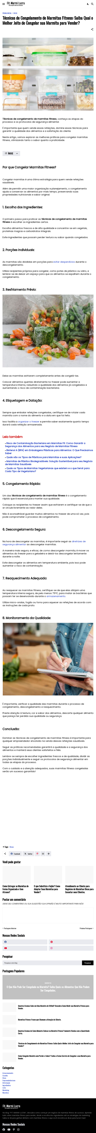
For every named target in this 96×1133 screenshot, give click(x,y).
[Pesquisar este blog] (42, 962)
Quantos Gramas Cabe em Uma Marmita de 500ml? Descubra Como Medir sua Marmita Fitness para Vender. (53, 1007)
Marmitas (5, 1092)
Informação (6, 1082)
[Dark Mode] (88, 4)
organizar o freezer (28, 421)
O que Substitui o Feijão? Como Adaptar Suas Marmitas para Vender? (47, 889)
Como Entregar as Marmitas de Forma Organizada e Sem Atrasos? (15, 889)
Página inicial (7, 13)
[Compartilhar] (92, 29)
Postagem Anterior (10, 928)
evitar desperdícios (64, 261)
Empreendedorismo (8, 1080)
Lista (4, 1087)
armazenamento (55, 596)
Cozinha (5, 1075)
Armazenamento (7, 1073)
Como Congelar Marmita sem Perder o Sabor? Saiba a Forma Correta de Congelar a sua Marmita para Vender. (54, 1057)
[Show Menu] (3, 4)
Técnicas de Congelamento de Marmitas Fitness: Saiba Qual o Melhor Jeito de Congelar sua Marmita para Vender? (56, 1044)
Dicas (15, 13)
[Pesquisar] (92, 4)
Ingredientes (6, 1085)
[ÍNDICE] (11, 153)
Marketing (5, 1090)
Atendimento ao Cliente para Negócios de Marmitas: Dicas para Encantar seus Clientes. (79, 889)
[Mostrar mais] (48, 853)
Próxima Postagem (86, 928)
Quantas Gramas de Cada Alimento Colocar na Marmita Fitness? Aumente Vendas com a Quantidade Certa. (54, 1032)
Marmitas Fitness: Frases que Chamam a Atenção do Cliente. (39, 1019)
